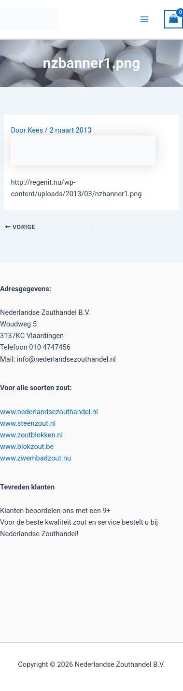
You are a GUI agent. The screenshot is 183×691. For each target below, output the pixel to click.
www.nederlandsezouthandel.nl (49, 411)
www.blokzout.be (27, 446)
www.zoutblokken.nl (31, 435)
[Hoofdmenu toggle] (145, 19)
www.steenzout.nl (28, 423)
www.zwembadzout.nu (35, 458)
